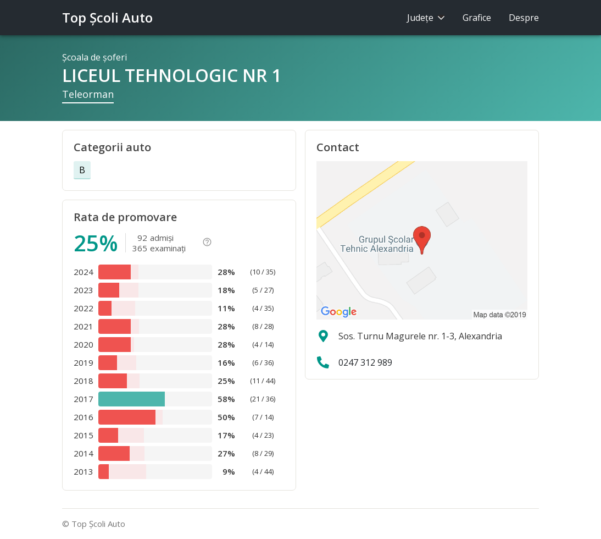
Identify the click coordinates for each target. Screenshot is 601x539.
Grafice (477, 18)
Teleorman (88, 94)
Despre (524, 18)
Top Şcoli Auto (107, 17)
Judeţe (426, 18)
